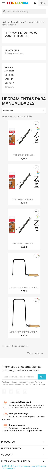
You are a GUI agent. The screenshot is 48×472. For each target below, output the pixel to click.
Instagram (25, 392)
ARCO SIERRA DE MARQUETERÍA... (24, 287)
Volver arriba (35, 353)
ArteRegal (9, 71)
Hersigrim (9, 87)
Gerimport (9, 83)
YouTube (18, 392)
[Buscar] (24, 11)
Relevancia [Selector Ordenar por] (24, 110)
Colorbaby (9, 75)
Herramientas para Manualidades (20, 34)
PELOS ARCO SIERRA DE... (24, 155)
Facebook (4, 392)
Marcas (8, 67)
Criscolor (8, 79)
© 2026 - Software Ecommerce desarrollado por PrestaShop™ (24, 467)
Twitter (11, 392)
